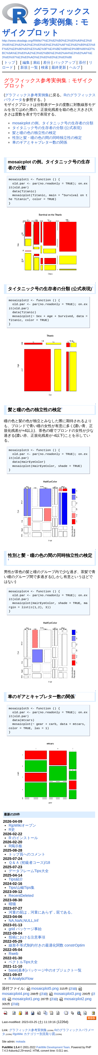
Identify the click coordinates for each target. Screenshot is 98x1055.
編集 (26, 62)
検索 (44, 67)
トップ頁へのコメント (27, 854)
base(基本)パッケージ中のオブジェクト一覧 (45, 970)
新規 (24, 67)
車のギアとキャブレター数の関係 (39, 142)
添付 (82, 62)
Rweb (13, 953)
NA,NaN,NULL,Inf (23, 920)
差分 (46, 62)
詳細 (73, 988)
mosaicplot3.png (65, 994)
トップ (9, 62)
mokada (20, 1041)
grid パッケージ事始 (25, 929)
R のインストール (23, 838)
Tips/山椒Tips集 (21, 887)
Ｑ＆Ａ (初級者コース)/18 (29, 862)
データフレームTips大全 (29, 871)
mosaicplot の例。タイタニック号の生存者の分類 (53, 123)
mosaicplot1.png (23, 999)
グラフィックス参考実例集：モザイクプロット (46, 22)
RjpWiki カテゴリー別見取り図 (34, 1033)
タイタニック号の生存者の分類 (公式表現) (47, 128)
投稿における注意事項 (27, 937)
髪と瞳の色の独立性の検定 (34, 133)
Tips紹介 (16, 879)
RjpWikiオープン (22, 825)
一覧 (34, 67)
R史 (12, 829)
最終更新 (58, 67)
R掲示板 (15, 846)
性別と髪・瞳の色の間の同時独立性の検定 (47, 138)
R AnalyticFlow (21, 978)
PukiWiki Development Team (53, 1047)
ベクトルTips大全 (23, 962)
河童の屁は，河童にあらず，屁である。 (41, 912)
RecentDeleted (21, 895)
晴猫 (12, 904)
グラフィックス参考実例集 (27, 95)
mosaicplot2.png (75, 999)
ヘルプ (74, 67)
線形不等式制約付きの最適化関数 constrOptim (47, 945)
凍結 (36, 62)
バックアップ (65, 62)
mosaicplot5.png (42, 988)
